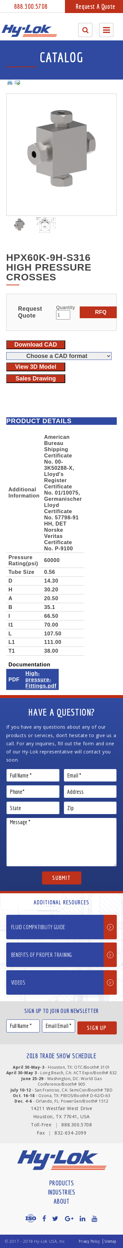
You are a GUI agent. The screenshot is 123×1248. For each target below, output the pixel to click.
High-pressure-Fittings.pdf (40, 679)
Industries (61, 1192)
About (62, 1201)
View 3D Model (35, 367)
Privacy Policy (89, 1241)
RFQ (101, 312)
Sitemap (110, 1241)
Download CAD (35, 344)
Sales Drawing (35, 378)
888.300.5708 (31, 6)
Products (61, 1183)
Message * (61, 842)
